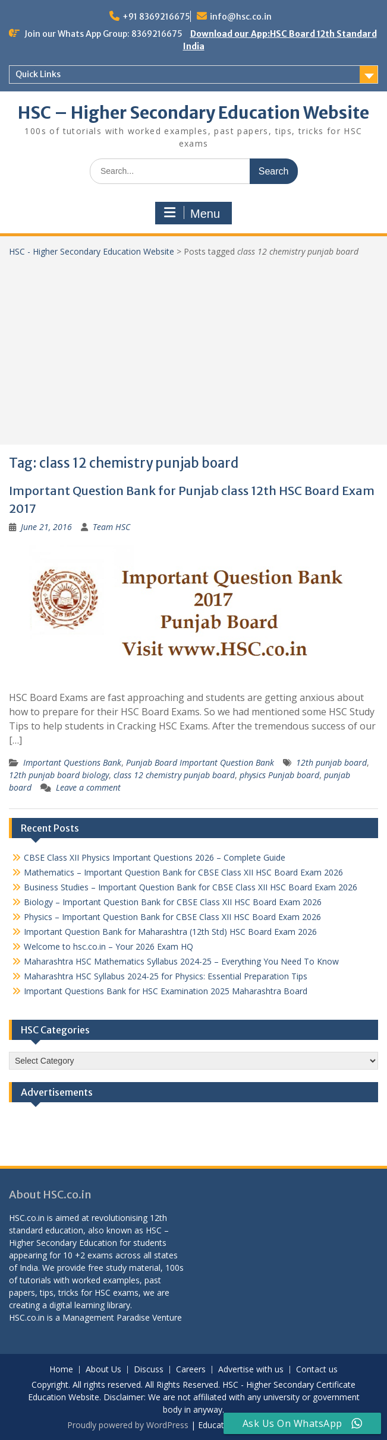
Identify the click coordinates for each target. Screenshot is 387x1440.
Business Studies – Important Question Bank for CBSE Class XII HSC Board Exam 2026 (190, 887)
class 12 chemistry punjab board (174, 775)
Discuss (148, 1370)
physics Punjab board (279, 775)
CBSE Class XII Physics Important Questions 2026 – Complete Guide (154, 857)
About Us (103, 1370)
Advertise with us (251, 1370)
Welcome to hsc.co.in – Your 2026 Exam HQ (108, 946)
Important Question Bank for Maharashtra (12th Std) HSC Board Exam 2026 (170, 931)
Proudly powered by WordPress (127, 1425)
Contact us (317, 1370)
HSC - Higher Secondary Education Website (91, 251)
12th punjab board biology (59, 775)
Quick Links (38, 74)
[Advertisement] (193, 347)
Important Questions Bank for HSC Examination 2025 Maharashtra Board (165, 991)
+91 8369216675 (156, 16)
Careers (191, 1370)
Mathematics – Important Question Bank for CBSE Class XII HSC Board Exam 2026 (183, 872)
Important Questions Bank (72, 762)
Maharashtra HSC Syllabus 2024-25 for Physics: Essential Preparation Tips (165, 976)
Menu (192, 213)
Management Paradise (106, 1317)
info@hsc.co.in (241, 16)
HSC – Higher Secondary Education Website (193, 112)
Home (61, 1370)
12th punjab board (331, 762)
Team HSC (111, 526)
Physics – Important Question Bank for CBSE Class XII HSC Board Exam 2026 (172, 916)
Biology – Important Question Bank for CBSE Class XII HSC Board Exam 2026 (173, 902)
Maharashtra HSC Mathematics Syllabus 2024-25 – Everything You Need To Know (181, 961)
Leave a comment (88, 787)
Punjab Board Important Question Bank (200, 762)
